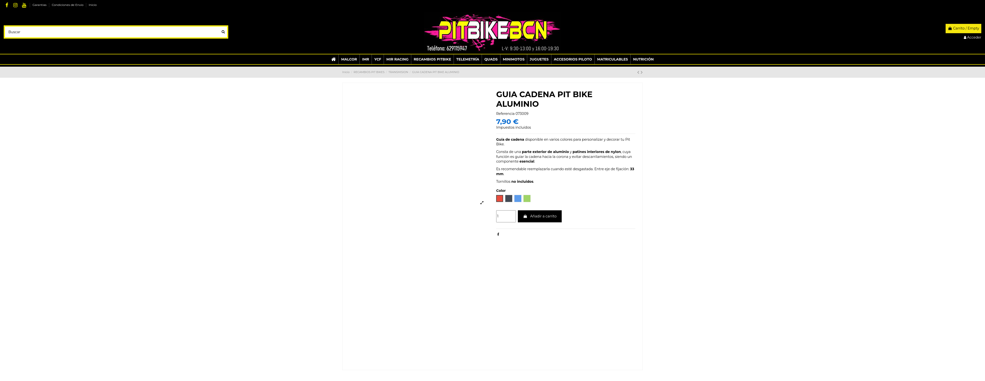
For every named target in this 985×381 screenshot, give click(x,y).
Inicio (93, 5)
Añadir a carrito (540, 216)
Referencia (505, 113)
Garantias (40, 5)
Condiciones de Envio (68, 5)
